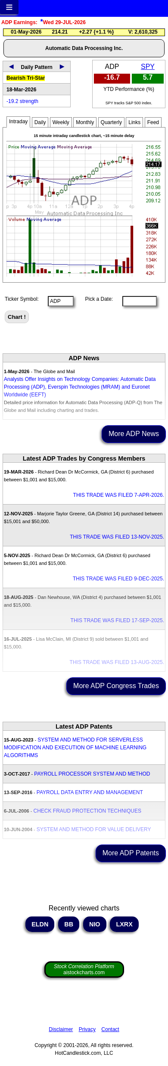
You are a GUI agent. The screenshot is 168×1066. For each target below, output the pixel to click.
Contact (110, 1029)
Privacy (87, 1029)
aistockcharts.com (84, 969)
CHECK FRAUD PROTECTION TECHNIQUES (87, 811)
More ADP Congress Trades (116, 685)
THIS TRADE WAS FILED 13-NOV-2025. (117, 537)
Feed (153, 122)
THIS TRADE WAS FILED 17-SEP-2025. (117, 620)
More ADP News (134, 433)
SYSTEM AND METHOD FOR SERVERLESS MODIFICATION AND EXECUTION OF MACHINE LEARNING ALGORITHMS (75, 747)
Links (134, 122)
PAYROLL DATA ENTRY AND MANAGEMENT (90, 792)
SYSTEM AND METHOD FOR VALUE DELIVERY (94, 829)
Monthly (85, 122)
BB (68, 924)
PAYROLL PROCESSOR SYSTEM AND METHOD (92, 774)
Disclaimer (61, 1029)
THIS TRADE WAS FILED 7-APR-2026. (118, 495)
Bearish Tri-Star (25, 78)
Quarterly (111, 122)
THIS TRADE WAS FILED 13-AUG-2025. (117, 662)
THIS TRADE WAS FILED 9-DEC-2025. (118, 579)
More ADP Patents (131, 853)
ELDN (40, 924)
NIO (94, 924)
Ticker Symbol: (22, 299)
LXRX (124, 924)
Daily (40, 122)
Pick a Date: (96, 299)
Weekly (61, 122)
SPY (148, 66)
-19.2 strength (22, 101)
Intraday (18, 121)
